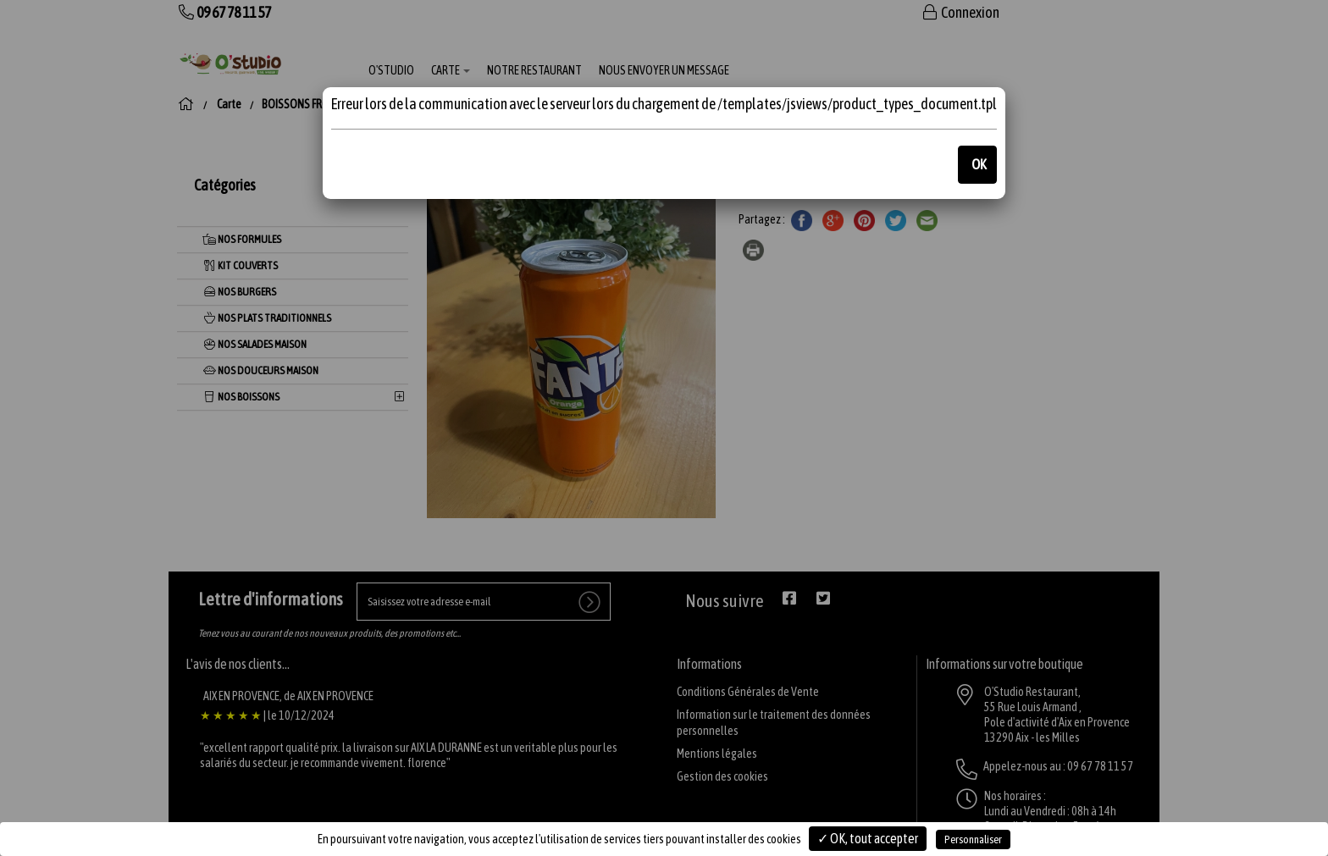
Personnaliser (973, 839)
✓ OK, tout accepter (867, 838)
